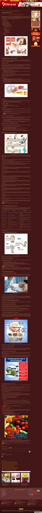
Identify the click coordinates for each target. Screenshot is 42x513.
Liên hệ (2, 496)
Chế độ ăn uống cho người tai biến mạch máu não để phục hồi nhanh (10, 461)
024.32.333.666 (21, 502)
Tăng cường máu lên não (7, 32)
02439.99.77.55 (11, 502)
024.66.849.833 (24, 502)
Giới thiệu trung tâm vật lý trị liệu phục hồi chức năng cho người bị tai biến (10, 464)
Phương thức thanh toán (4, 493)
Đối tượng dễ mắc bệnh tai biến (6, 23)
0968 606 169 (37, 512)
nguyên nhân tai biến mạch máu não (10, 113)
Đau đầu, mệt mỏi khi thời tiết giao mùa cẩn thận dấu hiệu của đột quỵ (10, 463)
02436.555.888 (8, 502)
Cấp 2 (6, 28)
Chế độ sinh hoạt (4, 33)
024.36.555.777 (18, 502)
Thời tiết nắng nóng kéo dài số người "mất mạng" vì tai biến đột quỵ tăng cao (10, 462)
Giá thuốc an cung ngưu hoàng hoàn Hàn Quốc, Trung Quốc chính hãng (25, 484)
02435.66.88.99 (4, 502)
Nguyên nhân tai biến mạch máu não (6, 22)
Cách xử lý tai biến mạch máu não (6, 25)
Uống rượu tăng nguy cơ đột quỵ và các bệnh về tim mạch (8, 466)
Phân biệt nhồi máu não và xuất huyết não (7, 24)
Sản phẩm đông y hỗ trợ (6, 30)
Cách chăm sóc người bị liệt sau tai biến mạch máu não (8, 465)
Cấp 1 (6, 27)
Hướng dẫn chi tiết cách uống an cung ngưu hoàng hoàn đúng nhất (5, 484)
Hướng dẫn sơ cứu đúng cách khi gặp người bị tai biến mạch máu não (12, 266)
